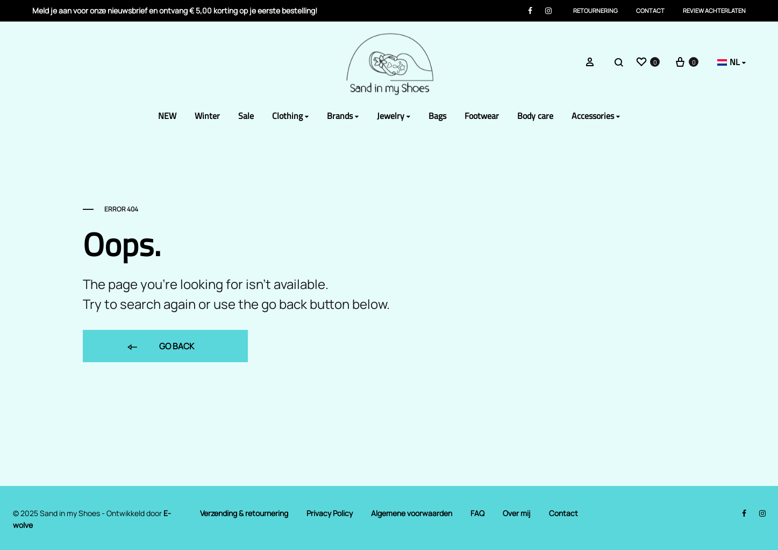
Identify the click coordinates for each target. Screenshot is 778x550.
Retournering (595, 10)
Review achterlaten (714, 10)
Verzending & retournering (244, 513)
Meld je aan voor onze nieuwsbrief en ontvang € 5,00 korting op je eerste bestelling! (174, 10)
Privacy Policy (329, 513)
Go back (160, 347)
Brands (343, 116)
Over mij (517, 513)
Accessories (596, 116)
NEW (167, 116)
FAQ (477, 513)
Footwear (482, 116)
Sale (246, 116)
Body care (535, 116)
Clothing (290, 116)
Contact (650, 10)
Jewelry (393, 116)
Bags (437, 116)
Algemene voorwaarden (411, 513)
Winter (207, 116)
